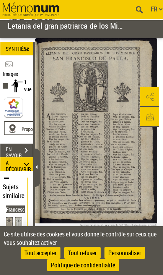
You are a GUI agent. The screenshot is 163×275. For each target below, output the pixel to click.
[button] (149, 97)
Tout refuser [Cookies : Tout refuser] (82, 253)
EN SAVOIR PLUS (19, 151)
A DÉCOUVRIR (18, 164)
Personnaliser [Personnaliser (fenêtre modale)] (124, 253)
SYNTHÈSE (18, 48)
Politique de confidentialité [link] (83, 265)
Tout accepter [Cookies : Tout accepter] (40, 253)
